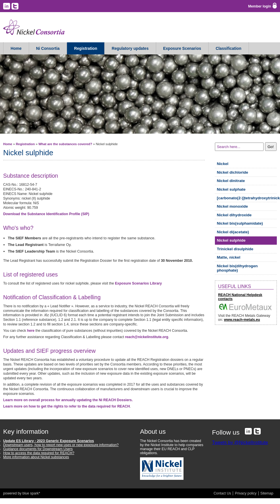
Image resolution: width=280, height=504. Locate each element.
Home (16, 48)
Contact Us (222, 493)
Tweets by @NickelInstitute (240, 442)
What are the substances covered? (65, 144)
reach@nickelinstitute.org (146, 337)
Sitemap (266, 493)
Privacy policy (245, 493)
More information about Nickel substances (36, 457)
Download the (46, 214)
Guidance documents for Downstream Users (38, 449)
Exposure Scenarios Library (138, 283)
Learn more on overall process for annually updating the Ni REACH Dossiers (68, 400)
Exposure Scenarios (182, 48)
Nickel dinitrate (231, 181)
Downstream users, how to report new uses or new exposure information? (61, 445)
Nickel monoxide (232, 206)
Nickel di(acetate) (233, 232)
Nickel (222, 164)
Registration (85, 48)
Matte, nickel (228, 257)
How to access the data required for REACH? (38, 453)
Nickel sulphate (231, 189)
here (31, 331)
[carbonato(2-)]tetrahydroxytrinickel (247, 198)
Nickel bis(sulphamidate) (240, 223)
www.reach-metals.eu (242, 320)
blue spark (30, 493)
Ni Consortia (48, 48)
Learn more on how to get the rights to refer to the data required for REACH (66, 406)
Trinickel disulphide (235, 249)
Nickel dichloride (232, 172)
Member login (259, 6)
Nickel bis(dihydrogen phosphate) (237, 268)
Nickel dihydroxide (234, 215)
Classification (228, 48)
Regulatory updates (130, 48)
